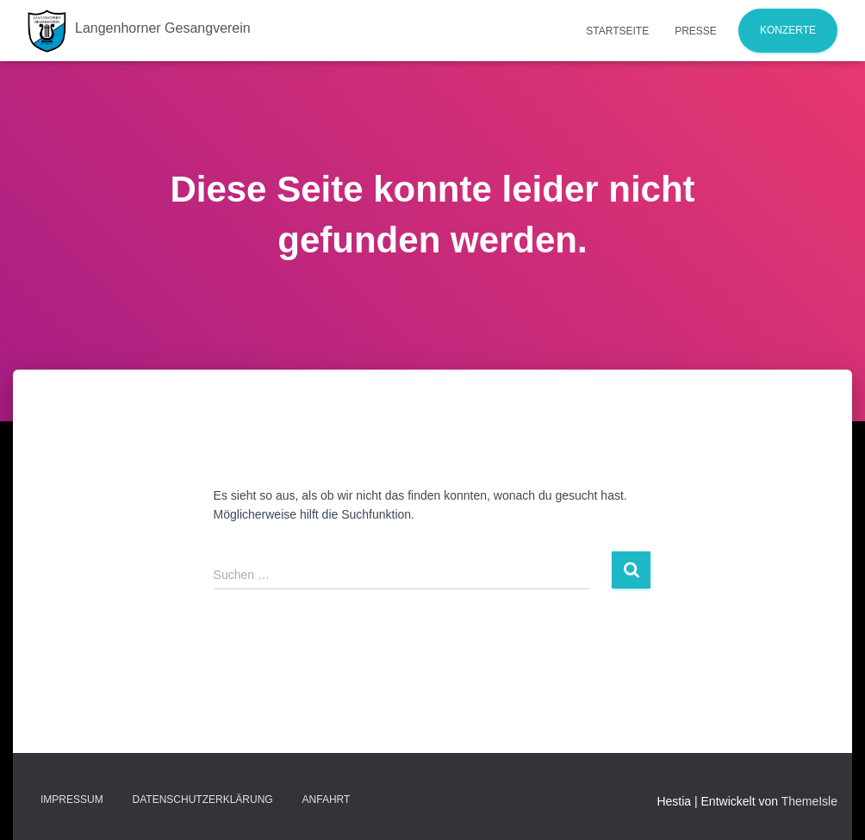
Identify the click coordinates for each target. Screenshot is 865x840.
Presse (696, 31)
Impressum (71, 799)
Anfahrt (326, 799)
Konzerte (788, 30)
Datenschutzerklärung (203, 799)
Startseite (617, 31)
